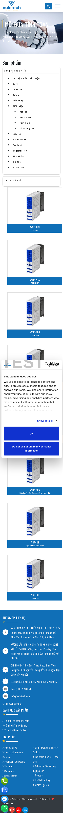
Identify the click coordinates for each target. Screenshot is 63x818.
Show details (45, 420)
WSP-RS (35, 542)
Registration (20, 150)
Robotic (39, 775)
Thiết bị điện (34, 32)
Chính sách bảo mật (12, 703)
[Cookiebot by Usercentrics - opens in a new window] (45, 364)
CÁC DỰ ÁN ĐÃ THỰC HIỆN (26, 78)
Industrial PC (10, 747)
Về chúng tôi (26, 128)
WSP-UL (35, 595)
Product (17, 145)
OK (31, 433)
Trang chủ (8, 32)
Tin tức (17, 161)
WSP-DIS (35, 227)
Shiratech (9, 766)
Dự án (16, 94)
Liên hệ (17, 133)
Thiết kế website (44, 798)
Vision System (42, 785)
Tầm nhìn (24, 122)
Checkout (18, 89)
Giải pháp (18, 100)
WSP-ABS (35, 490)
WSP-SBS (35, 332)
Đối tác (23, 111)
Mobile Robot (10, 776)
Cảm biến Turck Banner (16, 725)
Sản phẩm (20, 32)
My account (19, 139)
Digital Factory (42, 780)
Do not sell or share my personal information (31, 448)
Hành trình (25, 117)
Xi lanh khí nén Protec (15, 730)
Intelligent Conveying (14, 761)
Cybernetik (9, 771)
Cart (15, 83)
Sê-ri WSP (46, 36)
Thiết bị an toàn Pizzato (16, 720)
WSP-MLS (35, 279)
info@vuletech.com (20, 696)
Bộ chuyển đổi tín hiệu (27, 36)
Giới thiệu (18, 106)
